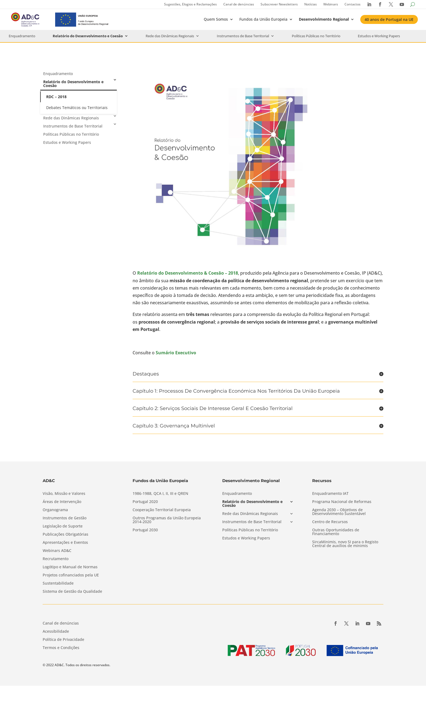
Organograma (55, 510)
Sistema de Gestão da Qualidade (72, 591)
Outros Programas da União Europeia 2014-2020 (167, 520)
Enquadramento (22, 36)
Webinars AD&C (57, 551)
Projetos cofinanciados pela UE (71, 575)
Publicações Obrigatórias (65, 534)
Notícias (310, 4)
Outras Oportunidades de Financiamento (335, 532)
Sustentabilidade (58, 583)
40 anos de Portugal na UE (389, 19)
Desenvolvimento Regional (324, 19)
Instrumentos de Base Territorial (243, 36)
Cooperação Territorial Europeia (162, 510)
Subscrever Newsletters (279, 4)
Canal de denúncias (238, 4)
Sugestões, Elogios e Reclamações (190, 4)
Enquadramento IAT (330, 494)
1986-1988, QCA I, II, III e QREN (160, 494)
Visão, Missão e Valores (64, 494)
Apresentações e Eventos (65, 543)
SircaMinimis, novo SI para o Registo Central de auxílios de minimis (345, 544)
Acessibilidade (56, 631)
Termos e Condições (61, 648)
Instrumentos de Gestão (64, 518)
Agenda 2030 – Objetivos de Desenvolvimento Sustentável (339, 512)
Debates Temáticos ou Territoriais (77, 107)
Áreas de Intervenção (62, 502)
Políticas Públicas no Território (316, 36)
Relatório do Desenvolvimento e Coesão (88, 36)
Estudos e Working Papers (379, 36)
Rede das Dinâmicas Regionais (170, 36)
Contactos (352, 4)
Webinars (330, 4)
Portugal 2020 (145, 502)
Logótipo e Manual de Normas (70, 567)
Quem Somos (216, 19)
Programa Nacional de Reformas (341, 502)
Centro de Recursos (330, 522)
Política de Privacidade (63, 640)
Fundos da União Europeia (263, 19)
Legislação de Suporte (63, 526)
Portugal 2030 (145, 530)
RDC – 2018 (56, 96)
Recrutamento (55, 559)
